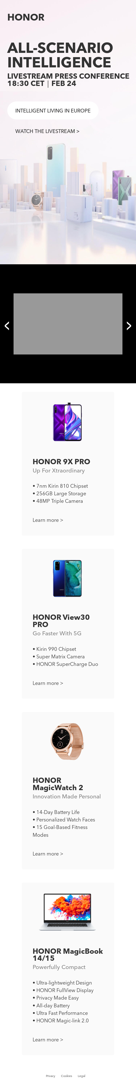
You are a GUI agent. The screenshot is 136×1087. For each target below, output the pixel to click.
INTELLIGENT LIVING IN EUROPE (53, 110)
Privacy (50, 1075)
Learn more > (48, 519)
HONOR (25, 17)
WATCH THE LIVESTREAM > (47, 131)
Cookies (66, 1075)
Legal (81, 1075)
